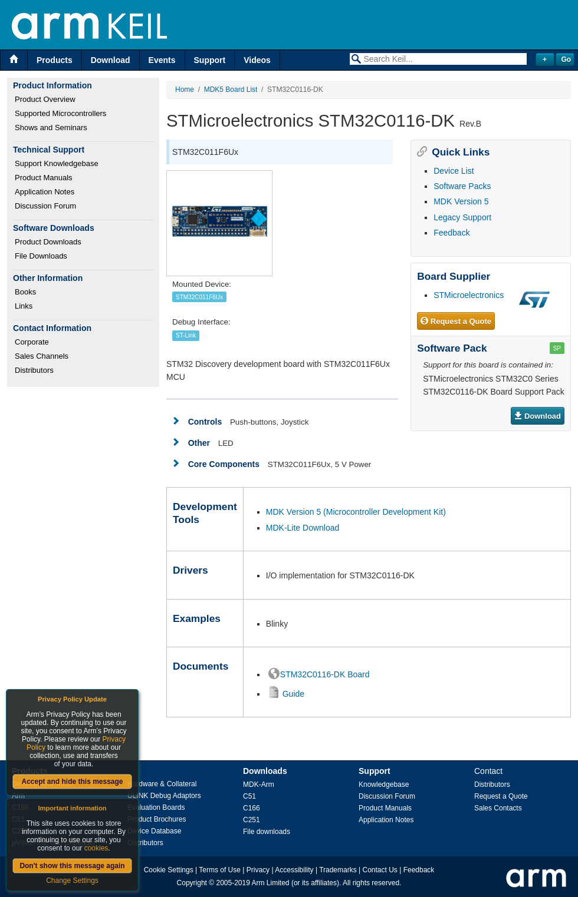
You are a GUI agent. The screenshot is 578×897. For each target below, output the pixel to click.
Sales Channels (41, 356)
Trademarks (338, 870)
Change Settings (72, 880)
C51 (249, 796)
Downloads (265, 771)
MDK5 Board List (231, 89)
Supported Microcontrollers (60, 113)
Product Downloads (48, 241)
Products (55, 60)
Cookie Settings (168, 870)
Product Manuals (44, 177)
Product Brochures (156, 819)
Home (184, 89)
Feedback (451, 232)
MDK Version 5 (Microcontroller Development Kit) (356, 512)
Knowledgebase (384, 784)
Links (23, 306)
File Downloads (41, 255)
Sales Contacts (498, 808)
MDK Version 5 (461, 201)
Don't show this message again (71, 866)
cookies (96, 848)
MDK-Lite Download (303, 527)
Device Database (154, 831)
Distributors (34, 370)
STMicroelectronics (469, 295)
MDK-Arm (258, 784)
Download (110, 60)
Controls (205, 421)
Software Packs (462, 186)
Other (199, 443)
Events (162, 60)
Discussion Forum (45, 205)
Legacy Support (462, 217)
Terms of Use (220, 870)
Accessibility (294, 870)
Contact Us (380, 870)
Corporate (32, 341)
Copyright (192, 883)
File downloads (266, 832)
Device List (454, 171)
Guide (293, 694)
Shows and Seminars (51, 127)
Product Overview (45, 99)
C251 (251, 820)
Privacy (258, 870)
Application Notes (44, 191)
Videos (257, 60)
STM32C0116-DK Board (325, 674)
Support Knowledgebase (56, 163)
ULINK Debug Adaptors (164, 796)
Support (210, 60)
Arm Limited (271, 883)
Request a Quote (456, 322)
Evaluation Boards (156, 807)
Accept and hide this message (72, 781)
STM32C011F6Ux (199, 297)
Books (25, 291)
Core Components (224, 464)
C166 (251, 808)
